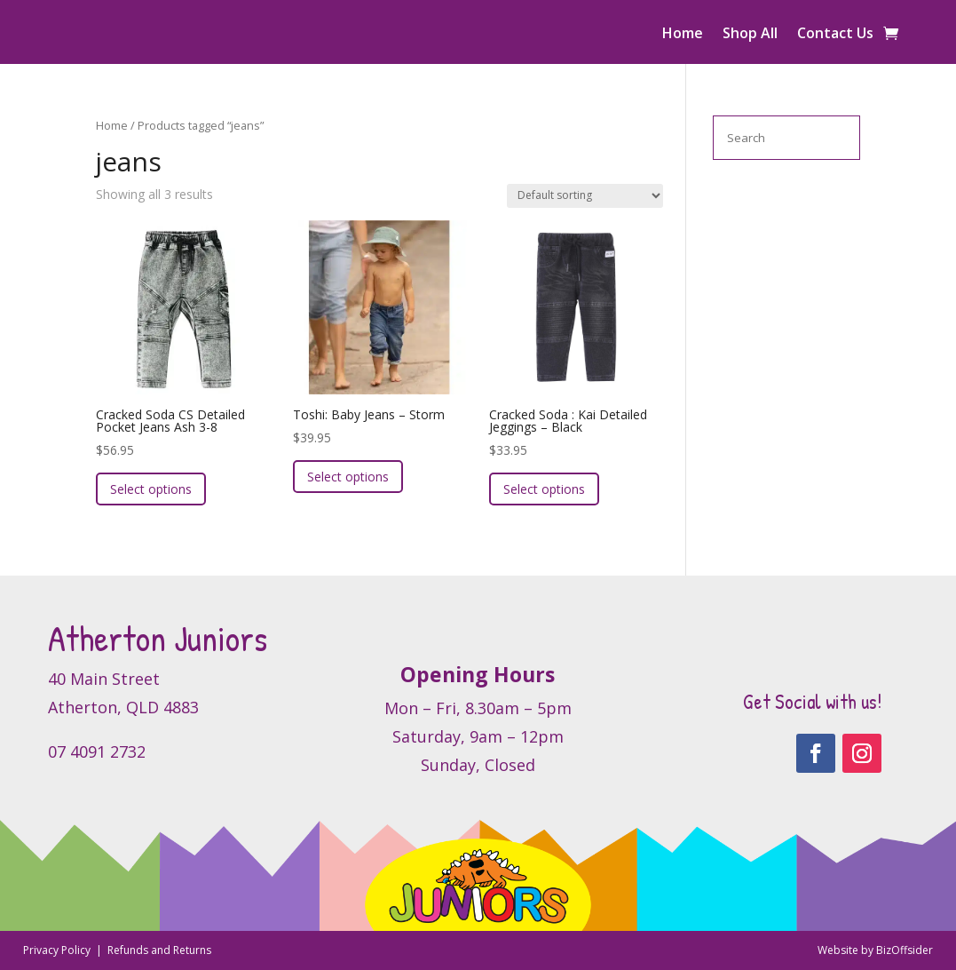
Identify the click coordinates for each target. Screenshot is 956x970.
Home (682, 35)
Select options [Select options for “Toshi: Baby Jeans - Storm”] (348, 476)
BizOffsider (904, 950)
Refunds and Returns (159, 950)
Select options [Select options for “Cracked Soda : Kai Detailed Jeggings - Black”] (544, 489)
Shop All (750, 35)
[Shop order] (585, 196)
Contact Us (835, 35)
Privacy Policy (58, 950)
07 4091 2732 (97, 751)
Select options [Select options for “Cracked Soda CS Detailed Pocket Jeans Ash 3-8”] (151, 489)
